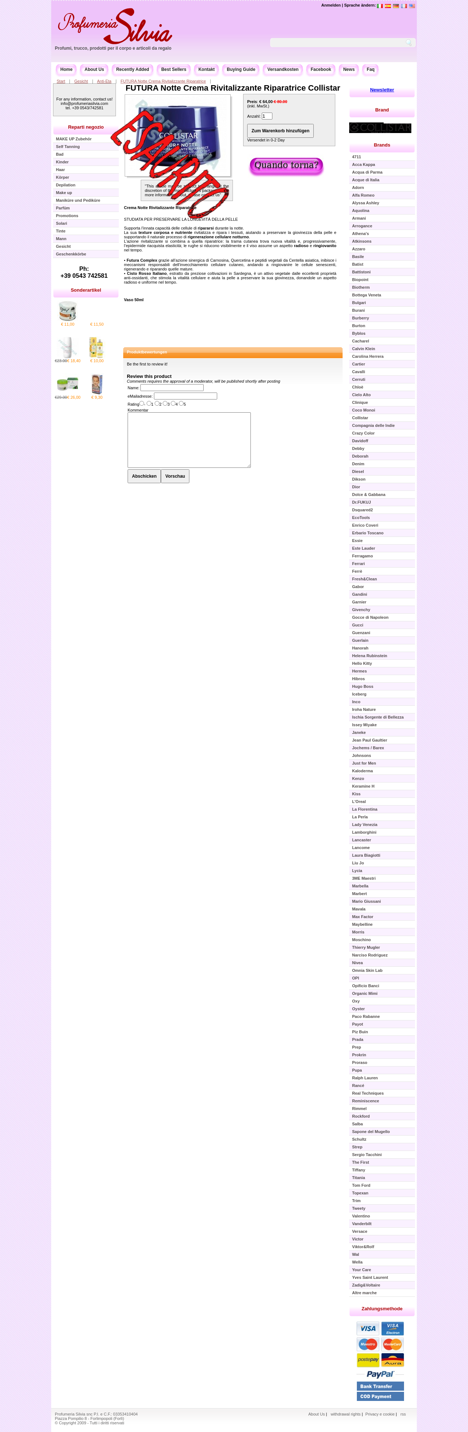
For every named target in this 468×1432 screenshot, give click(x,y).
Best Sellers (173, 69)
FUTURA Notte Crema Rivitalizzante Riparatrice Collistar (232, 87)
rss (403, 1414)
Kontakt (207, 69)
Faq (370, 69)
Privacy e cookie (380, 1414)
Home (66, 69)
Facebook (321, 69)
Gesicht (81, 81)
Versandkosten (282, 69)
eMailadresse (139, 396)
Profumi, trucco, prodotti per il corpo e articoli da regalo (113, 48)
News (349, 69)
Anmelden (331, 5)
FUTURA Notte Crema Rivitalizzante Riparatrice (163, 81)
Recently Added (132, 69)
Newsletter (382, 89)
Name (133, 388)
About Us (94, 69)
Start (61, 81)
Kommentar (138, 410)
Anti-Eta (104, 81)
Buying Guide (241, 69)
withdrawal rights (346, 1414)
